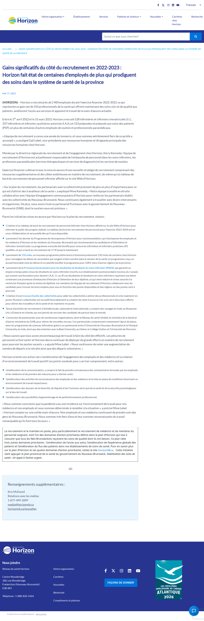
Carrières (58, 576)
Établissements (81, 16)
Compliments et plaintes (66, 600)
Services (103, 16)
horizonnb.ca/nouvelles (22, 508)
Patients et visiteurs (128, 16)
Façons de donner (121, 582)
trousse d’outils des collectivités (39, 295)
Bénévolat (58, 592)
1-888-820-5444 (24, 595)
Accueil (7, 49)
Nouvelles (155, 16)
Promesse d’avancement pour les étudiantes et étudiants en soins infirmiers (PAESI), (69, 267)
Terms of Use (41, 614)
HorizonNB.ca (105, 450)
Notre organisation (52, 16)
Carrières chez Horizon (177, 20)
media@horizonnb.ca (21, 504)
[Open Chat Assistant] (194, 611)
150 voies (27, 254)
